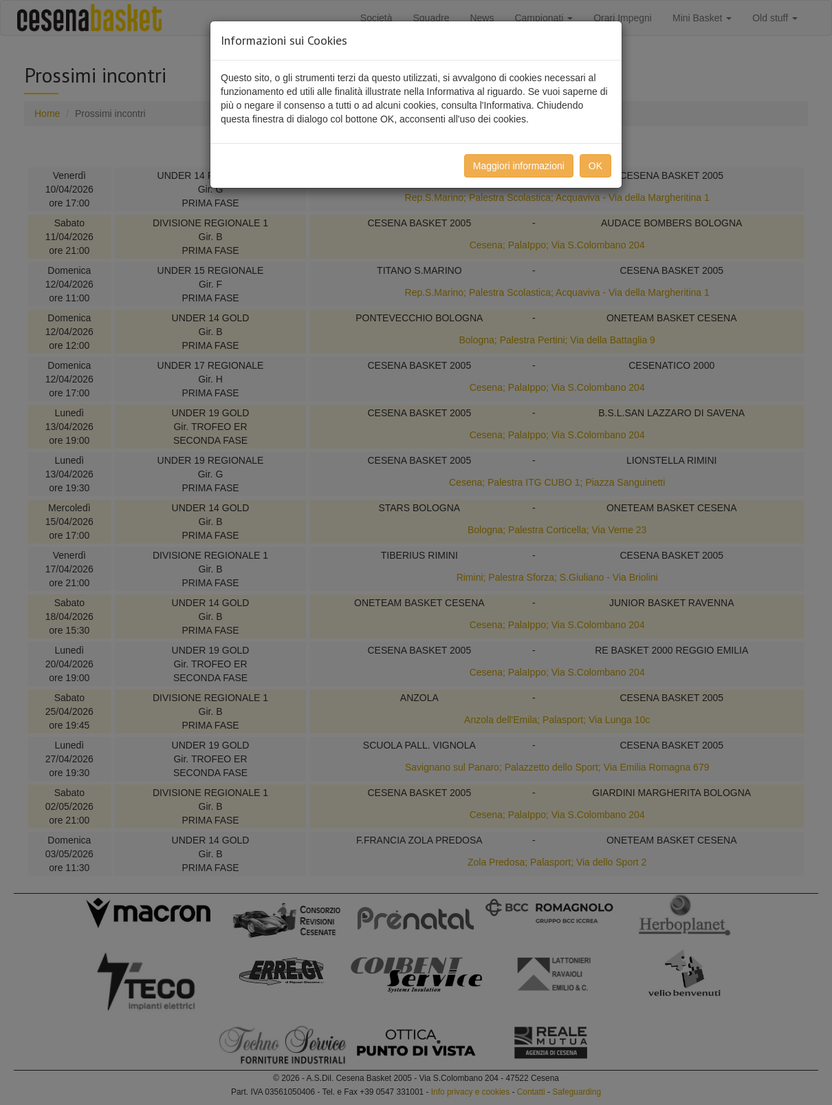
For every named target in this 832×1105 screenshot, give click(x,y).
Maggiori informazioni (519, 165)
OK (595, 165)
